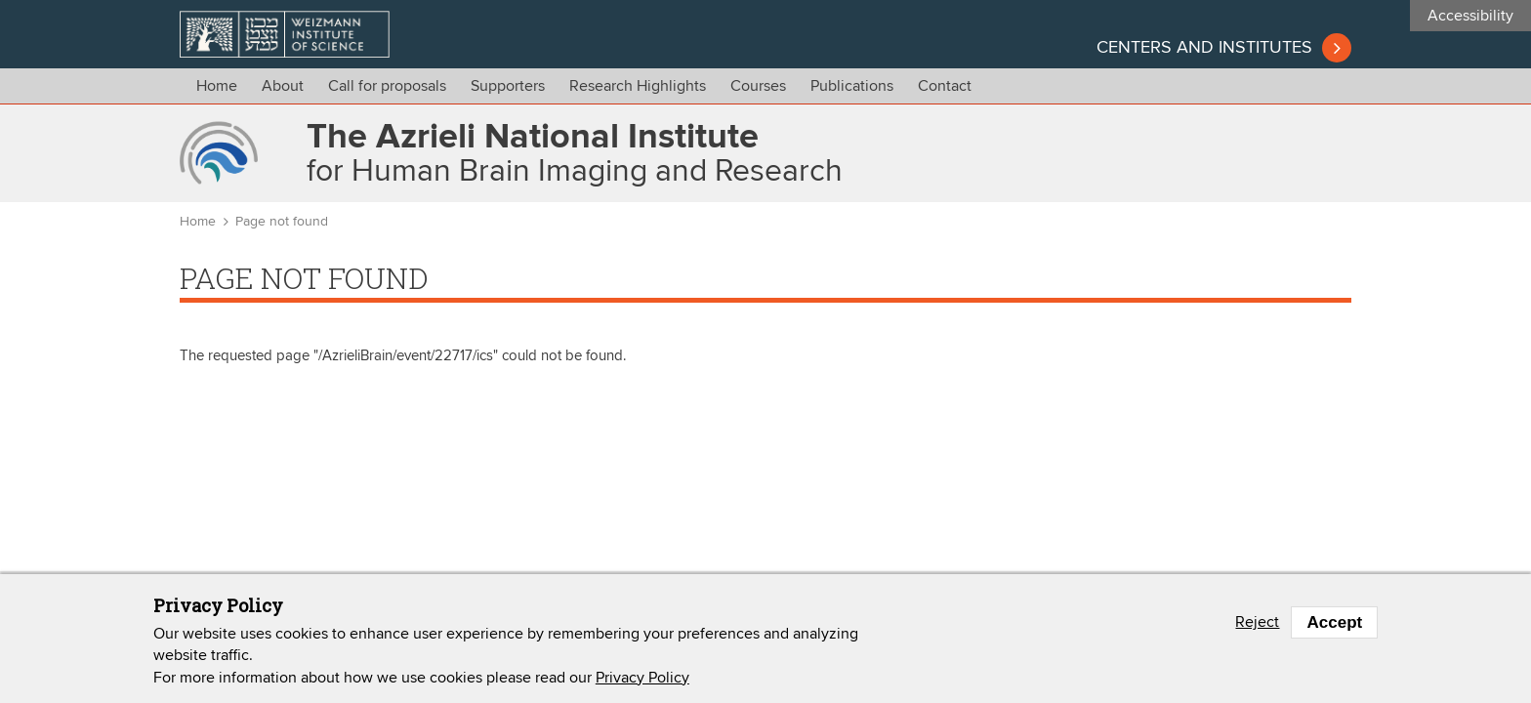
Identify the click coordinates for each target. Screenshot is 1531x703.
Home (216, 86)
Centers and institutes (1204, 48)
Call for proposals (387, 86)
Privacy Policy (642, 677)
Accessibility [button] (1470, 15)
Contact (945, 86)
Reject (1257, 622)
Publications (851, 86)
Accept (1334, 622)
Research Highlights (637, 86)
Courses (758, 86)
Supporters (508, 86)
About (283, 86)
